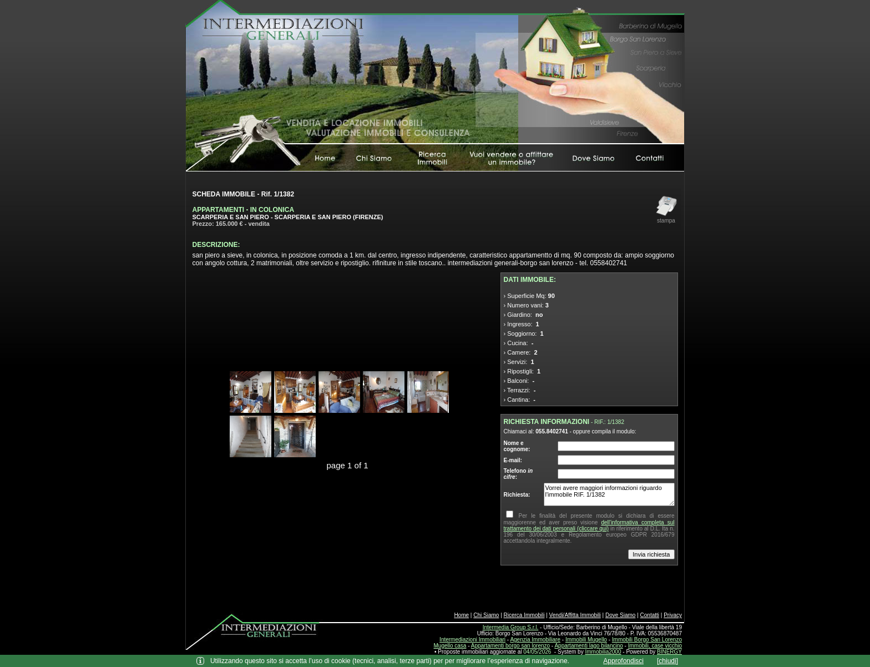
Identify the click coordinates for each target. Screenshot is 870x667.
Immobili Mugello (586, 639)
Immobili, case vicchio (655, 646)
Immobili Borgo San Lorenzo (647, 639)
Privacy (673, 615)
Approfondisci (623, 661)
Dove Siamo (620, 615)
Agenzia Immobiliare (535, 639)
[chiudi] (667, 661)
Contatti (649, 615)
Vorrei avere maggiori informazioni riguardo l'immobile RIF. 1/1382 (609, 494)
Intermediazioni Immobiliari (472, 639)
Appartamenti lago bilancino (588, 646)
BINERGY (669, 652)
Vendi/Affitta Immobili (575, 615)
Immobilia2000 (603, 652)
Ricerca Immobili (524, 615)
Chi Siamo (486, 615)
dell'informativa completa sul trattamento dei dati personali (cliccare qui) (589, 525)
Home (461, 615)
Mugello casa (450, 646)
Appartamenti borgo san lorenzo (510, 646)
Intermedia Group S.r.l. (511, 627)
